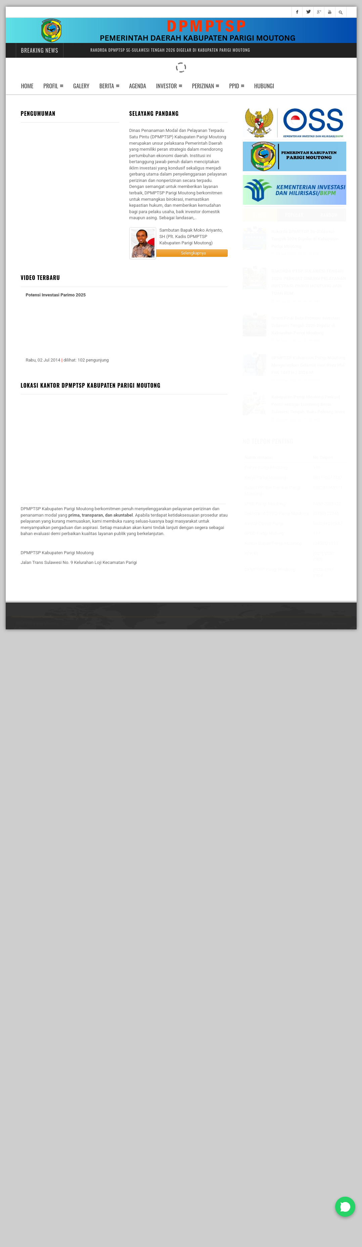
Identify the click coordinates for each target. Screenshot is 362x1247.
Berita (106, 86)
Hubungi (264, 86)
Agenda (137, 86)
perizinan (203, 86)
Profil (50, 86)
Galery (81, 86)
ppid (234, 86)
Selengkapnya (193, 253)
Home (27, 86)
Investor (166, 86)
